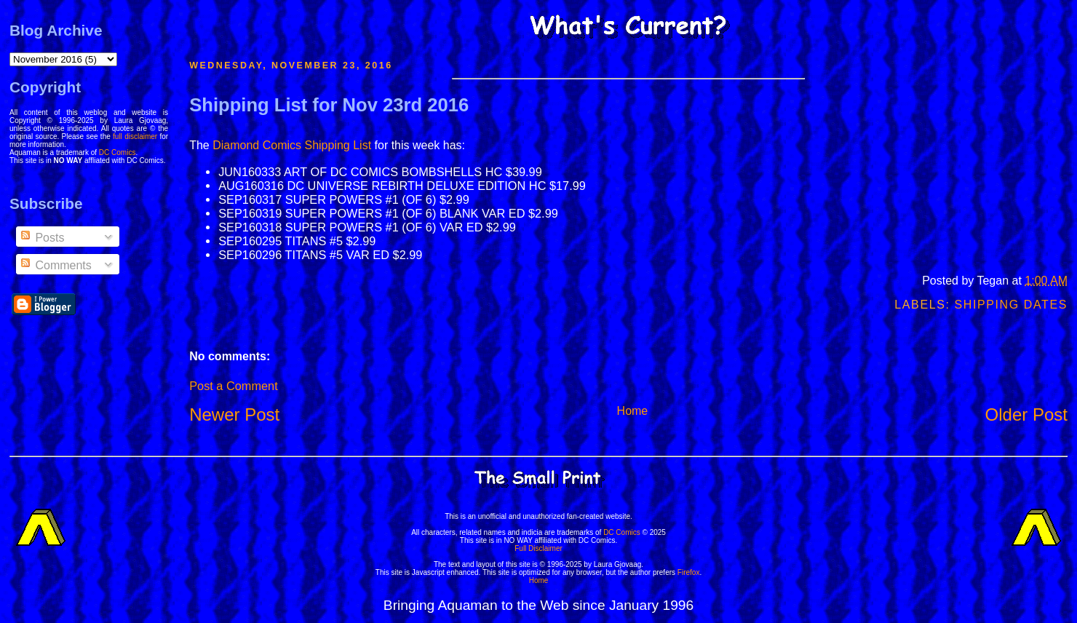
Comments (55, 265)
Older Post (1026, 414)
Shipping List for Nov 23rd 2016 (329, 105)
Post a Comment (233, 385)
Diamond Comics (256, 145)
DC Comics (117, 152)
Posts (41, 237)
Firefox (688, 572)
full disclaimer (135, 136)
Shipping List (337, 145)
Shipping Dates (1011, 304)
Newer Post (234, 414)
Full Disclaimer (538, 548)
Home (632, 411)
